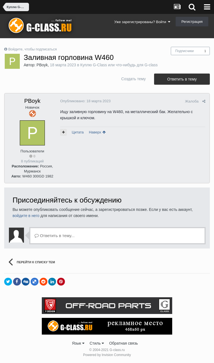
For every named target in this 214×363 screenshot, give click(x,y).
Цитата (78, 132)
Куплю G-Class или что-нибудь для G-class (119, 65)
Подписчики (184, 51)
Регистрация (192, 22)
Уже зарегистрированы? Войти (142, 22)
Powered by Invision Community (107, 355)
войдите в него (26, 215)
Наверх (97, 132)
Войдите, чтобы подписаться (32, 49)
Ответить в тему (182, 79)
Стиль (96, 343)
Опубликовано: (85, 101)
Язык (78, 343)
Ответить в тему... (55, 235)
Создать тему (133, 79)
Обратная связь (123, 343)
